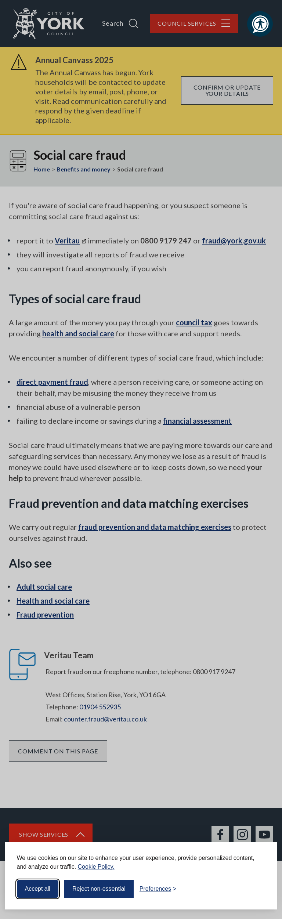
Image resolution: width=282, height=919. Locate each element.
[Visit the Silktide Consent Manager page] (261, 888)
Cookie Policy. (96, 867)
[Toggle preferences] (158, 889)
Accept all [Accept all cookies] (37, 889)
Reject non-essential (99, 889)
